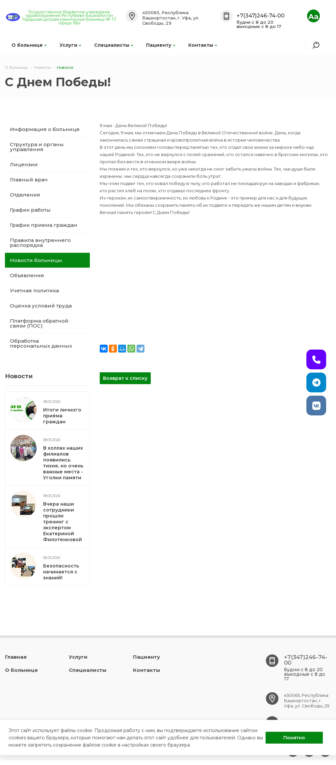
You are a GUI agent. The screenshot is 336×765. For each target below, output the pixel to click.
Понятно (294, 738)
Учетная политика (34, 290)
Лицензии (24, 164)
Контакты (202, 45)
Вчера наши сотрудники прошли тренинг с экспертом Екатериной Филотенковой (62, 521)
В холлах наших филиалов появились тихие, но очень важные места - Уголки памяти (63, 463)
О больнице (29, 45)
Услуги (70, 45)
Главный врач (29, 179)
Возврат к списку (125, 378)
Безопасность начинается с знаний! (61, 572)
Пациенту (160, 45)
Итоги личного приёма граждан (62, 416)
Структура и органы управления (37, 146)
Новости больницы (36, 260)
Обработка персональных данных (41, 343)
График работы (30, 210)
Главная (16, 657)
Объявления (27, 275)
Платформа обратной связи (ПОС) (39, 323)
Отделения (25, 195)
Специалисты (113, 45)
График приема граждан (43, 225)
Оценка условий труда (41, 306)
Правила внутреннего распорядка (40, 242)
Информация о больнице (45, 129)
